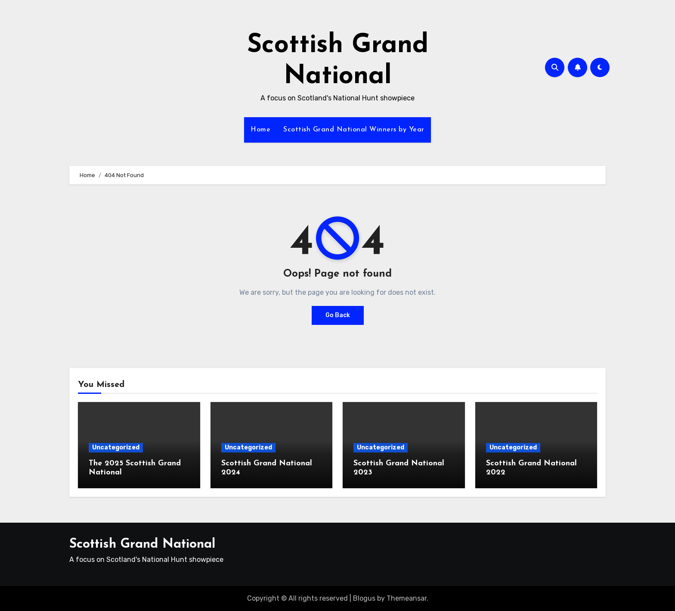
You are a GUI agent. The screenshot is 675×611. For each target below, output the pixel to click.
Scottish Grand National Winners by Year (353, 129)
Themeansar (407, 598)
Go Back (337, 315)
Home (260, 129)
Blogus (364, 598)
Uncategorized (115, 447)
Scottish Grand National (142, 544)
